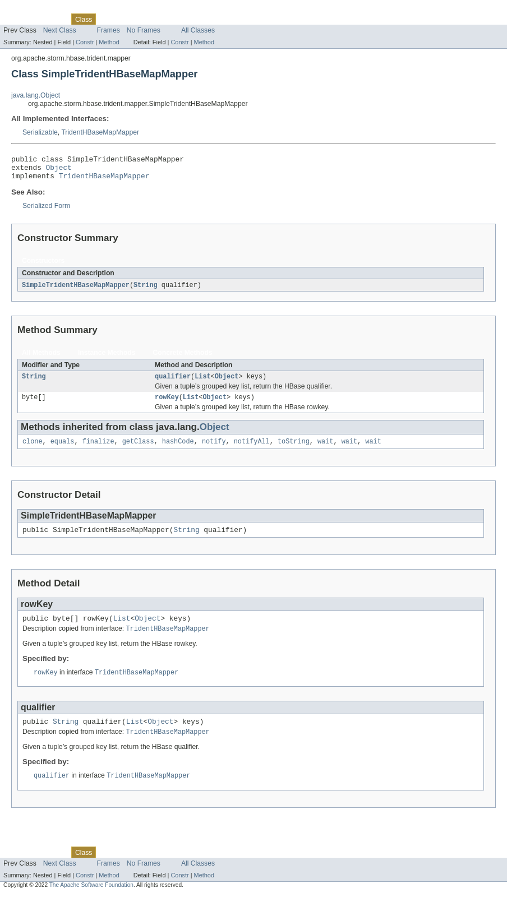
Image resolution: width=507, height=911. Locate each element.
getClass (138, 450)
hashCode (178, 450)
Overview (17, 19)
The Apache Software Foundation (91, 901)
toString (294, 450)
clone (32, 450)
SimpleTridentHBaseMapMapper (76, 290)
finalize (98, 450)
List (202, 382)
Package (52, 19)
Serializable (40, 132)
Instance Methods (107, 358)
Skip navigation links (31, 9)
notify (214, 450)
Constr (85, 42)
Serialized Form (46, 211)
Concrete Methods (183, 358)
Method (109, 42)
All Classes (198, 30)
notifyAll (252, 450)
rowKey (167, 404)
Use (108, 19)
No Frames (143, 30)
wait (325, 450)
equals (62, 450)
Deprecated (159, 19)
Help (214, 19)
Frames (108, 30)
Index (191, 19)
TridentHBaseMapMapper (100, 132)
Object (59, 170)
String (145, 290)
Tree (128, 19)
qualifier (173, 382)
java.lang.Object (35, 95)
